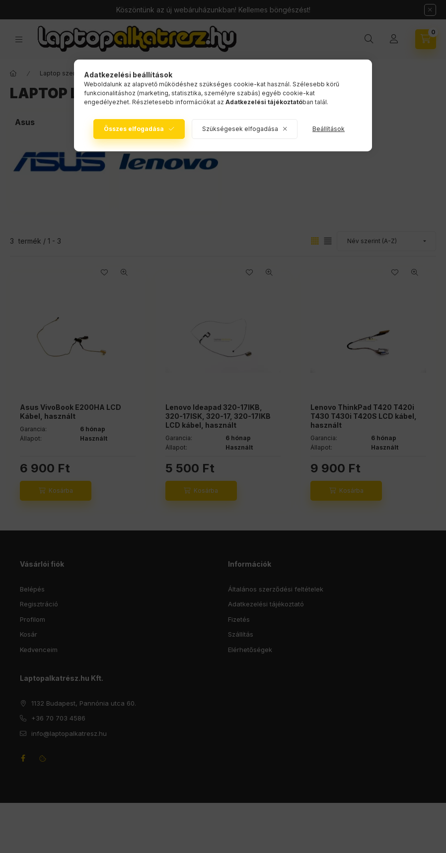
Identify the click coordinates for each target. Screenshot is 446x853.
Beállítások (328, 128)
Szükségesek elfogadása (240, 128)
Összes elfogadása (134, 128)
